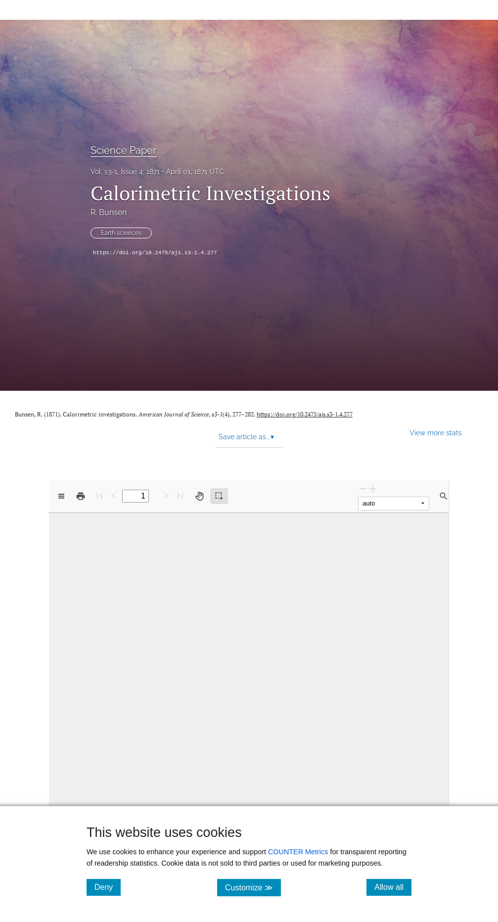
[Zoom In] (373, 488)
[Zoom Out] (363, 488)
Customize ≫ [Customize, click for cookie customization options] (253, 887)
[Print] (81, 496)
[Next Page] (166, 495)
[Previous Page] (114, 495)
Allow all (392, 886)
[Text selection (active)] (219, 496)
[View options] (61, 496)
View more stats (435, 432)
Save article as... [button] (246, 437)
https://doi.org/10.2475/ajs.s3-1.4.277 (155, 253)
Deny (107, 886)
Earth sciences (121, 233)
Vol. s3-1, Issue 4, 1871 (125, 172)
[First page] (100, 495)
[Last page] (180, 495)
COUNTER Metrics (298, 852)
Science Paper (123, 150)
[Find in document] (444, 496)
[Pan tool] (199, 496)
